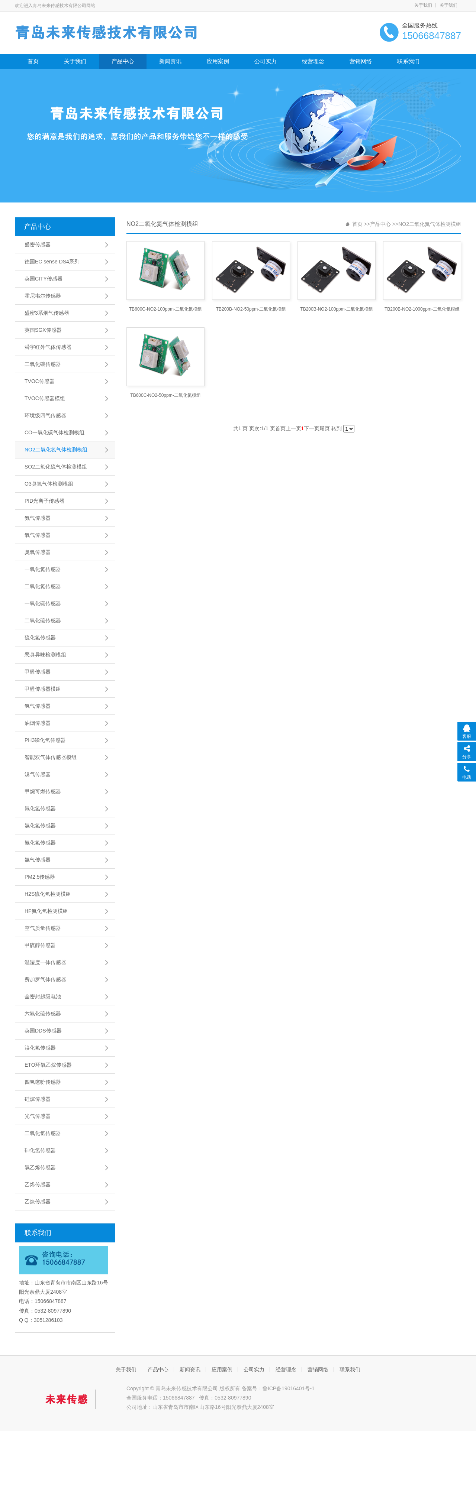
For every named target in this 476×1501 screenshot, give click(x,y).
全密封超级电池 (43, 996)
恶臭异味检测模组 (45, 655)
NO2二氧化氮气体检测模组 (56, 450)
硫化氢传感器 (40, 638)
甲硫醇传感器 (40, 945)
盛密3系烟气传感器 (47, 313)
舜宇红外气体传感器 (48, 347)
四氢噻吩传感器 (43, 1082)
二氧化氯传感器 (43, 1133)
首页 (33, 61)
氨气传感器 (38, 518)
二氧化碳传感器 (43, 364)
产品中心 (123, 61)
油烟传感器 (38, 723)
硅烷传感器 (38, 1099)
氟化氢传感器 (40, 808)
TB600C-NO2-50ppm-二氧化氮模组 (165, 395)
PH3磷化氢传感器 (45, 740)
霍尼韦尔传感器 (43, 296)
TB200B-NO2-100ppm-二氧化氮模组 (336, 309)
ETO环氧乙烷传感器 (48, 1065)
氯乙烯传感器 (40, 1167)
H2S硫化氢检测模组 (48, 894)
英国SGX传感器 (43, 330)
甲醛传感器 (38, 672)
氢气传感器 (38, 706)
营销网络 (361, 61)
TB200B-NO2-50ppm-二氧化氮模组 (251, 309)
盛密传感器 (38, 244)
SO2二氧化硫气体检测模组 (56, 467)
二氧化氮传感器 (43, 586)
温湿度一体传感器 (45, 962)
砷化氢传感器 (40, 1150)
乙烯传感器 (38, 1184)
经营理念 (313, 61)
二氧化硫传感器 (43, 620)
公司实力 (265, 61)
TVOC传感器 (40, 381)
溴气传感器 (38, 774)
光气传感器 (38, 1116)
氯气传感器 (38, 860)
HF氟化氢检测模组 (46, 911)
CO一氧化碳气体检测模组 (54, 432)
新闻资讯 (170, 61)
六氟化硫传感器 (43, 1014)
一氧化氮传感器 (43, 569)
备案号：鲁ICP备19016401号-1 (278, 1388)
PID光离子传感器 (44, 501)
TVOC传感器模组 (45, 398)
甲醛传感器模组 (43, 689)
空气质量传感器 (43, 928)
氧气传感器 (38, 535)
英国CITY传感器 (43, 279)
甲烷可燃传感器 (43, 791)
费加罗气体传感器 (45, 979)
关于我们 (423, 5)
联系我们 (408, 61)
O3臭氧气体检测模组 (49, 484)
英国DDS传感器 (43, 1031)
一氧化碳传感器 (43, 603)
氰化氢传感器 (40, 843)
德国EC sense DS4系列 (52, 262)
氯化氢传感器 (40, 826)
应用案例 (218, 61)
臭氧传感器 (38, 552)
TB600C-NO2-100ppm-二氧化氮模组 (165, 309)
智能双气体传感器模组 (51, 757)
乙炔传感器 (38, 1202)
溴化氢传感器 (40, 1048)
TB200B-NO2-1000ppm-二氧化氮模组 (422, 309)
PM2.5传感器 (40, 877)
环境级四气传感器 (45, 415)
